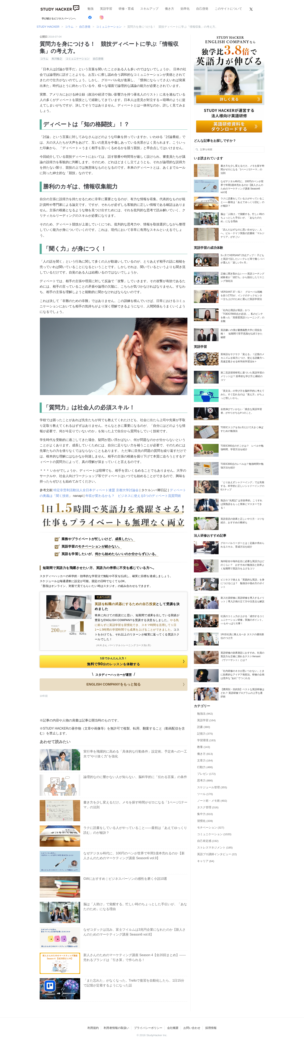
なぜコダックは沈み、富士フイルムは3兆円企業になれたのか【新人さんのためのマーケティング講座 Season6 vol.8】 (134, 932)
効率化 (185, 8)
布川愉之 (57, 58)
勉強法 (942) (205, 713)
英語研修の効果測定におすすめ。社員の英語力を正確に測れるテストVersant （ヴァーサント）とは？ (242, 656)
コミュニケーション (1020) (214, 834)
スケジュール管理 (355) (212, 787)
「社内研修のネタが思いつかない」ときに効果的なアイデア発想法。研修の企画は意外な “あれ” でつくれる (242, 675)
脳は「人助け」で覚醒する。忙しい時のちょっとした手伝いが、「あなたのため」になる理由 (135, 906)
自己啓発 (202, 8)
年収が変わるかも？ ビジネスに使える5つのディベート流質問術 (133, 495)
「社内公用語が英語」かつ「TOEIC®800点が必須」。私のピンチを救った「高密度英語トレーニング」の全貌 (242, 316)
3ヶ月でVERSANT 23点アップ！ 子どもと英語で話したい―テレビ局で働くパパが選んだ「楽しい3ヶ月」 (242, 259)
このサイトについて (228, 8)
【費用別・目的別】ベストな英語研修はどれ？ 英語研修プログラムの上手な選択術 (242, 693)
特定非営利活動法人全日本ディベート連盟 (84, 490)
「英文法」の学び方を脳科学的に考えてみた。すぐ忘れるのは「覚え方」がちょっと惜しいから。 (242, 394)
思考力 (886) (205, 780)
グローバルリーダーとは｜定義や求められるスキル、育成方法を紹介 (242, 545)
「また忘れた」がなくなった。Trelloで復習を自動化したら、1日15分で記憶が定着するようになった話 (133, 983)
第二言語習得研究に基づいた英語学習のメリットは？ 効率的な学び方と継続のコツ (242, 376)
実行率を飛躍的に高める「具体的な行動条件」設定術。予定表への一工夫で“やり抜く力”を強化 (135, 754)
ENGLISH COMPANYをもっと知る (136, 684)
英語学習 (106, 8)
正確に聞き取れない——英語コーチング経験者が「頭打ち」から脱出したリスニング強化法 (242, 277)
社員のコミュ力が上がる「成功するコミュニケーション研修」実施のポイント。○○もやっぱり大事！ (242, 620)
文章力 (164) (205, 760)
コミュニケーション (77, 58)
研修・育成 (126, 8)
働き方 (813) (205, 753)
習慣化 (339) (205, 820)
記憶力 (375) (205, 733)
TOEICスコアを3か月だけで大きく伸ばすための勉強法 (242, 429)
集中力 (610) (205, 814)
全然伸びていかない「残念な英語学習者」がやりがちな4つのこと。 (241, 411)
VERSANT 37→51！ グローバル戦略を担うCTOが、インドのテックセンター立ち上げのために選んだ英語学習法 (242, 295)
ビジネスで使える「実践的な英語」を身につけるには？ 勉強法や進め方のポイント (242, 583)
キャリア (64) (205, 861)
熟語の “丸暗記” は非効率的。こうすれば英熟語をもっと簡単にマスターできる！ (242, 504)
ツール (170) (205, 794)
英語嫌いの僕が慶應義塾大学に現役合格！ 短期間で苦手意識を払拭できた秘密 (242, 334)
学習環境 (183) (206, 740)
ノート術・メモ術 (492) (212, 800)
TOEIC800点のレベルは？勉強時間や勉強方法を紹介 (242, 466)
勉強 (90, 8)
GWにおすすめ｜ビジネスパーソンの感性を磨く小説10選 (125, 878)
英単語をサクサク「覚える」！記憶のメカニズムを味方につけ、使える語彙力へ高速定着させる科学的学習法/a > (242, 358)
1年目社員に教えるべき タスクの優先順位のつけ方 (242, 636)
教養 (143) (203, 747)
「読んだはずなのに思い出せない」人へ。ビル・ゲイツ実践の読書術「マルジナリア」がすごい (242, 233)
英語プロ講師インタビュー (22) (217, 854)
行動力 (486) (205, 767)
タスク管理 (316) (208, 807)
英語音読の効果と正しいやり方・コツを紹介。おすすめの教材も (242, 520)
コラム (44, 58)
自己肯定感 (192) (208, 840)
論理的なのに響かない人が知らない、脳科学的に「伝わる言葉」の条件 (135, 777)
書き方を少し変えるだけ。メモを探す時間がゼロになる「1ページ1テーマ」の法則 (135, 805)
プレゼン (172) (206, 773)
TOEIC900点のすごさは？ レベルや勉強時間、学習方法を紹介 (242, 447)
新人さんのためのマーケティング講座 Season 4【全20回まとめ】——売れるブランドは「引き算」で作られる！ (134, 957)
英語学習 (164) (206, 720)
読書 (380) (203, 727)
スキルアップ (149, 8)
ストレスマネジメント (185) (215, 847)
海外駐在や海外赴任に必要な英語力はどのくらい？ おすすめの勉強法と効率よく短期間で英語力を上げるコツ (242, 565)
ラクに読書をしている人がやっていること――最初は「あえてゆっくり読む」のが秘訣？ (135, 830)
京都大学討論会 (127, 490)
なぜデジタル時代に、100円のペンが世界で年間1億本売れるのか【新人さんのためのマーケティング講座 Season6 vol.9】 (134, 856)
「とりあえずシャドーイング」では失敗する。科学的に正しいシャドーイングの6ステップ (242, 486)
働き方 (169, 8)
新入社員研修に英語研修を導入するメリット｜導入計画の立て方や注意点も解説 (242, 599)
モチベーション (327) (210, 827)
